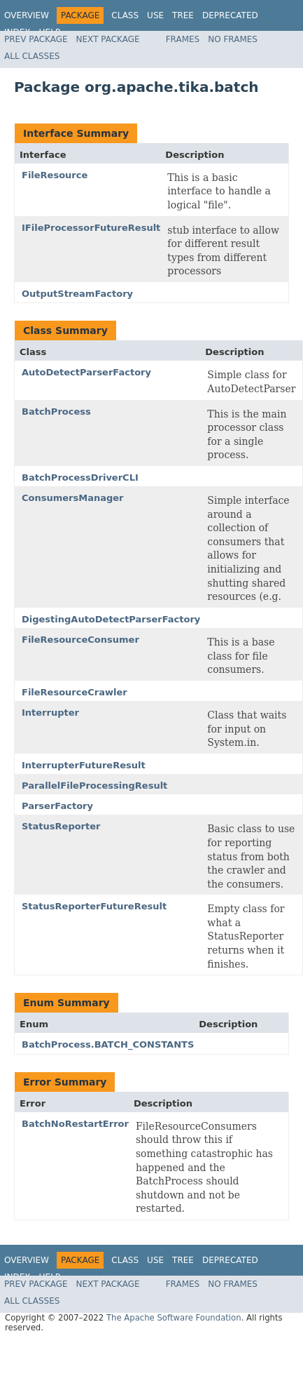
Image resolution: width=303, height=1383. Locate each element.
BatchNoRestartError (75, 1123)
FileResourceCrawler (74, 692)
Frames (183, 39)
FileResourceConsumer (80, 639)
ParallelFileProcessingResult (94, 785)
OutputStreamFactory (77, 293)
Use (155, 15)
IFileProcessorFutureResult (91, 227)
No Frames (233, 39)
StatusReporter (61, 826)
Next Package (108, 39)
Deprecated (230, 15)
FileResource (54, 175)
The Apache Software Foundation (173, 1318)
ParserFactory (57, 806)
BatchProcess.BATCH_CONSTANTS (108, 1044)
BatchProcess (56, 411)
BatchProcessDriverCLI (80, 477)
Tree (183, 15)
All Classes (31, 56)
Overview (26, 15)
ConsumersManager (73, 498)
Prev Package (36, 39)
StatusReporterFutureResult (94, 906)
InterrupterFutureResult (84, 765)
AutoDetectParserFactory (86, 372)
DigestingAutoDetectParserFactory (111, 619)
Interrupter (50, 712)
